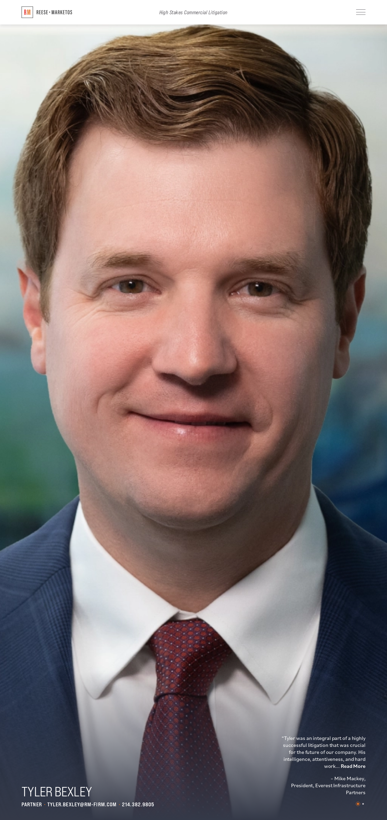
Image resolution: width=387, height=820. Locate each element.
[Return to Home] (47, 12)
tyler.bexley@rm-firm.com (82, 804)
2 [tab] (363, 804)
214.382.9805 (138, 804)
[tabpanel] (323, 765)
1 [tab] (358, 804)
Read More (353, 766)
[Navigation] (361, 12)
